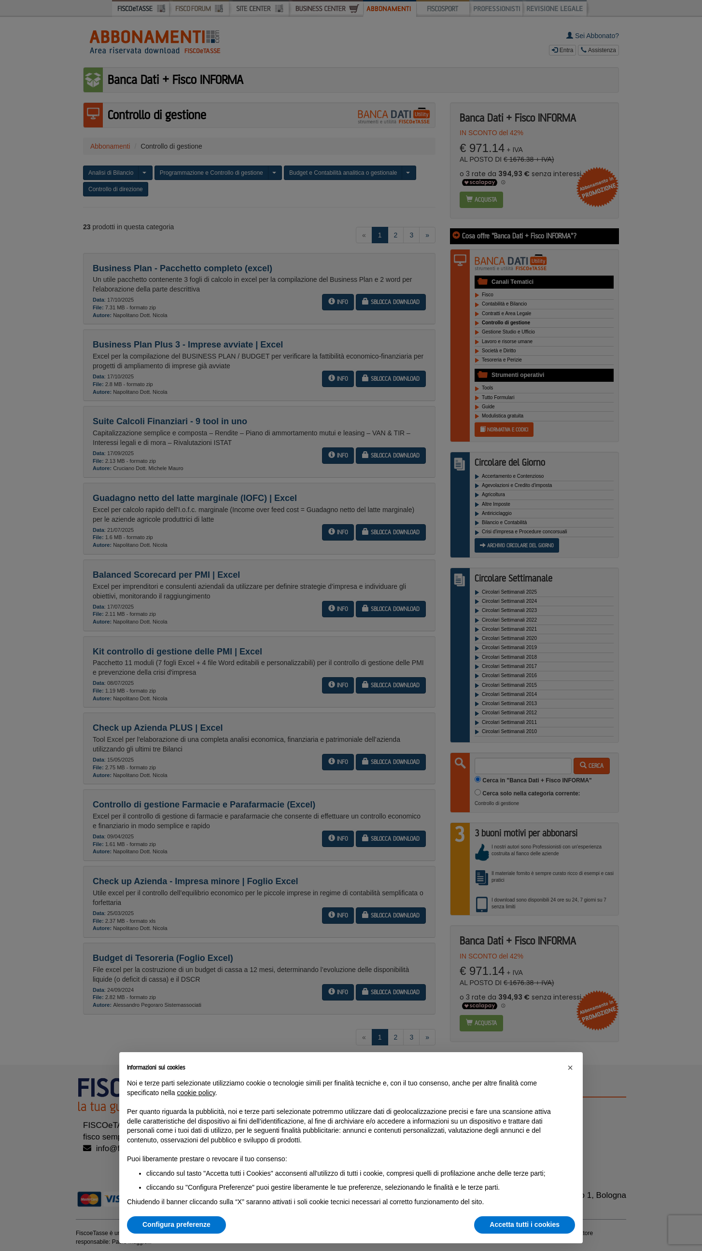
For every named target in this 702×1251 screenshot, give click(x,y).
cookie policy (196, 1093)
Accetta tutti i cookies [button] (525, 1224)
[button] (570, 1067)
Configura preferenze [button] (176, 1224)
